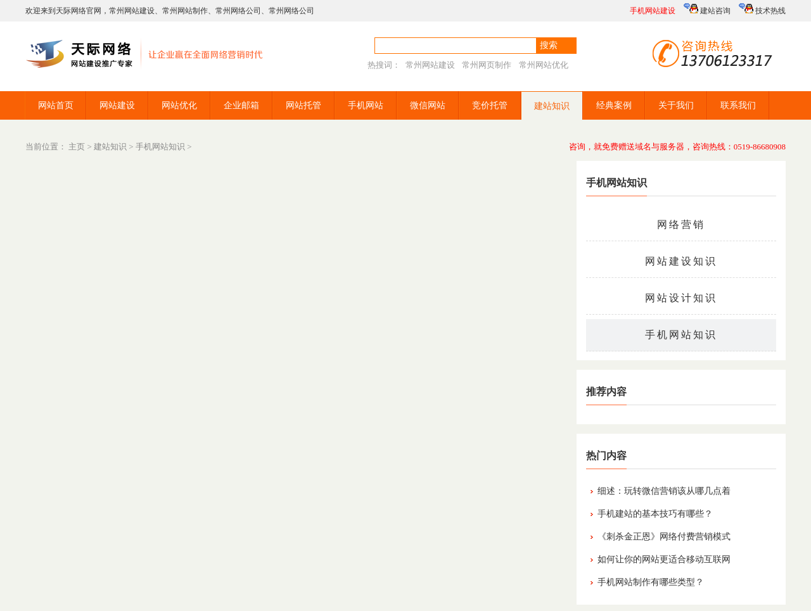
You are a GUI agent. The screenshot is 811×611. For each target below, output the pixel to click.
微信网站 (427, 105)
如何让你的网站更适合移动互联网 (664, 559)
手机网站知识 (160, 146)
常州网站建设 (132, 10)
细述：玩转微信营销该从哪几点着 (664, 491)
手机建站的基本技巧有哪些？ (655, 514)
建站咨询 (707, 9)
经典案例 (614, 105)
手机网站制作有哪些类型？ (650, 582)
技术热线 (762, 9)
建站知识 (552, 106)
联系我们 (738, 105)
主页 (76, 146)
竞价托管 (490, 105)
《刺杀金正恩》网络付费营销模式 (664, 536)
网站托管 (303, 105)
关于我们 (676, 105)
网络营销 (681, 224)
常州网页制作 (486, 65)
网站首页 (55, 105)
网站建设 (117, 105)
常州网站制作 (185, 10)
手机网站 (365, 105)
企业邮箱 (241, 105)
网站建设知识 (681, 261)
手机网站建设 (652, 10)
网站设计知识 (681, 298)
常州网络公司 (238, 10)
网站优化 (179, 105)
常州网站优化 (543, 65)
